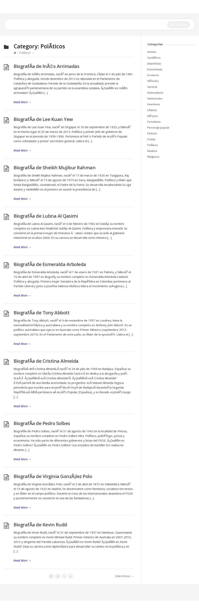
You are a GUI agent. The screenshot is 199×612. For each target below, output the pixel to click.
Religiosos (153, 156)
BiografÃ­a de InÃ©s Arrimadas (46, 66)
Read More (22, 102)
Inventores (153, 104)
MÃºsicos (152, 116)
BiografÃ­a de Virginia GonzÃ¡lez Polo (53, 476)
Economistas (154, 69)
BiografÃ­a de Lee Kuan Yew (43, 119)
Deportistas (154, 63)
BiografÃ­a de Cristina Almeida (46, 361)
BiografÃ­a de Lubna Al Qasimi (46, 216)
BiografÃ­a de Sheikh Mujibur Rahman (54, 167)
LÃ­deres (152, 110)
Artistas (151, 52)
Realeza (152, 151)
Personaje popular (158, 127)
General (152, 87)
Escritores (153, 75)
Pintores (152, 133)
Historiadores (155, 92)
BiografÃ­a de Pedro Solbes (42, 423)
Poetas (151, 139)
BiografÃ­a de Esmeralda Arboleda (50, 264)
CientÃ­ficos (154, 57)
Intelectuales (154, 98)
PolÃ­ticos (25, 53)
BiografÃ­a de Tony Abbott (41, 312)
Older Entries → (124, 576)
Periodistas (154, 121)
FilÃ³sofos (153, 81)
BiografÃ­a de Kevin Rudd (40, 524)
